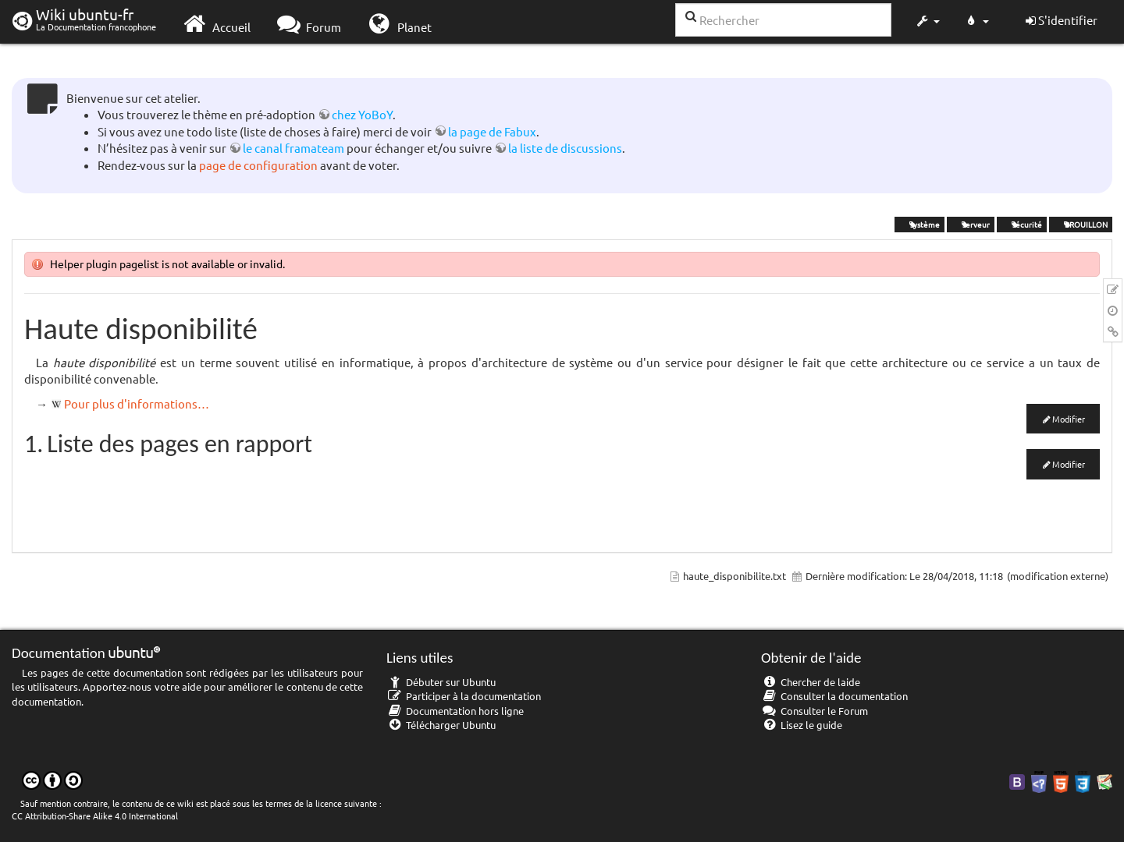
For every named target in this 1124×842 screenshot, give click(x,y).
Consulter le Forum (814, 710)
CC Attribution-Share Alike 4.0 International (95, 815)
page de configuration (258, 164)
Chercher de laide (810, 681)
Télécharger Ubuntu (441, 724)
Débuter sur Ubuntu (441, 681)
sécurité (1021, 224)
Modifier (1068, 418)
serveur (970, 224)
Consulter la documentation (834, 695)
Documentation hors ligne (455, 710)
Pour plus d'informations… (136, 403)
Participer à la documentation (463, 695)
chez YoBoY (362, 114)
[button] (927, 22)
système (919, 224)
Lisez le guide (801, 724)
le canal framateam (293, 147)
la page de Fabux (492, 131)
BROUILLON (1081, 224)
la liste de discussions (565, 147)
